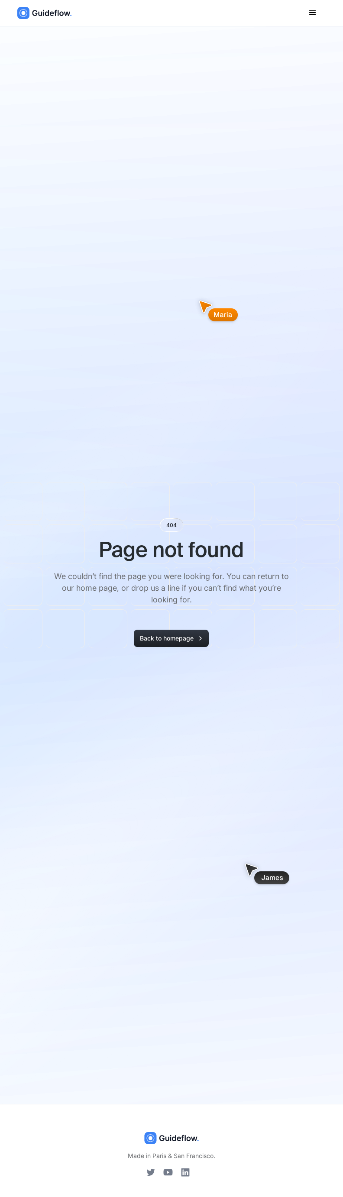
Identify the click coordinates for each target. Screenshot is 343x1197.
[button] (313, 13)
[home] (44, 13)
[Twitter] (151, 1172)
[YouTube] (168, 1172)
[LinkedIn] (185, 1172)
